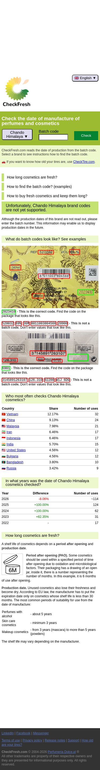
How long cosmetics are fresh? (32, 177)
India (9, 444)
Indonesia (13, 438)
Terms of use (11, 740)
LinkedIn (8, 733)
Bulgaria (12, 456)
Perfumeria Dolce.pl (62, 752)
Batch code (49, 131)
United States (16, 450)
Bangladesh (14, 462)
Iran (9, 432)
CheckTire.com (83, 162)
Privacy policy (32, 740)
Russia (11, 468)
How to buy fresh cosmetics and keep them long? (47, 196)
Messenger (41, 733)
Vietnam (12, 414)
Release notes (55, 740)
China (10, 420)
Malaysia (12, 426)
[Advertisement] (50, 37)
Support (73, 740)
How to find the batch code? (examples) (39, 187)
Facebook (23, 733)
